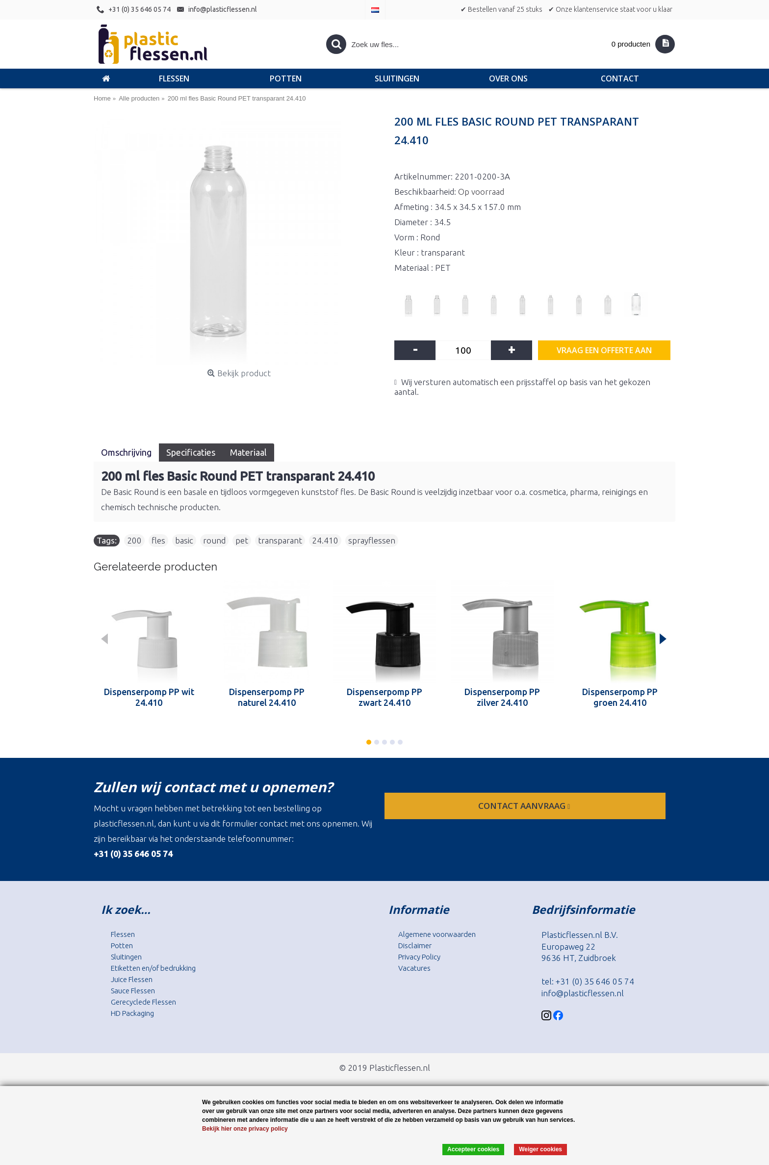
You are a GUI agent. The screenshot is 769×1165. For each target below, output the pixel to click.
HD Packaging (132, 1013)
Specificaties (190, 452)
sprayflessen (371, 540)
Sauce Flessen (133, 990)
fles (158, 540)
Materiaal (248, 452)
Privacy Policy (419, 957)
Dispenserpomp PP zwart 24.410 (384, 697)
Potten (122, 945)
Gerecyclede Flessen (143, 1002)
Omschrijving (126, 452)
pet (241, 540)
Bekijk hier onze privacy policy (245, 1128)
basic (184, 540)
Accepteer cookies (473, 1149)
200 (134, 540)
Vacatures (414, 968)
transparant (280, 540)
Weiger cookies (540, 1149)
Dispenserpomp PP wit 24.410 (149, 697)
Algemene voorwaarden (437, 934)
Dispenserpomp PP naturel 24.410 (267, 697)
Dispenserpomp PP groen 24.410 (620, 697)
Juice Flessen (132, 979)
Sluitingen (126, 957)
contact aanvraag (525, 805)
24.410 (325, 540)
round (214, 540)
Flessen (123, 934)
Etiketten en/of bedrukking (153, 968)
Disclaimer (415, 945)
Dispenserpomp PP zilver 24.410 (502, 697)
